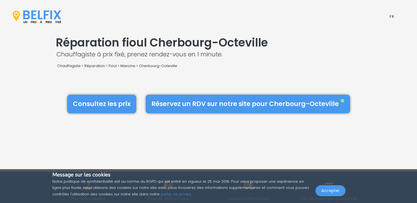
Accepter (330, 190)
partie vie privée (176, 194)
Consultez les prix (102, 103)
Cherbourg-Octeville (158, 65)
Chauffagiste (69, 65)
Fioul (113, 65)
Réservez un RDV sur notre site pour (247, 104)
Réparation (94, 65)
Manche (127, 65)
